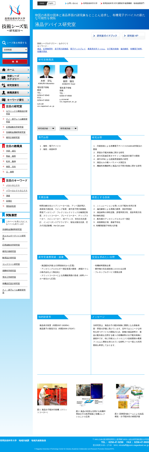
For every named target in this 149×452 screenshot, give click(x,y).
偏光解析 (124, 49)
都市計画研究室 (13, 137)
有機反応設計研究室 (11, 283)
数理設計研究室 (9, 258)
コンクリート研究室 (11, 264)
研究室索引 (13, 85)
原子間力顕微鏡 (61, 49)
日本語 (42, 3)
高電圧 (9, 201)
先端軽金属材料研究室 (15, 132)
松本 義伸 (11, 161)
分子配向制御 (113, 49)
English (50, 3)
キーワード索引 (15, 100)
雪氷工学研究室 (9, 277)
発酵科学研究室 (9, 270)
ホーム (10, 69)
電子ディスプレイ (78, 49)
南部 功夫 (11, 166)
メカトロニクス (13, 185)
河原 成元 (11, 151)
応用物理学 (48, 49)
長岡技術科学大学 (90, 3)
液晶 (39, 49)
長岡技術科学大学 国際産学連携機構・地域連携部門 (123, 3)
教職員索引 (13, 92)
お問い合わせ (72, 3)
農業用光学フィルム (96, 49)
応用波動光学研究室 (15, 127)
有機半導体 (42, 51)
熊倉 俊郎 (11, 156)
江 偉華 (10, 172)
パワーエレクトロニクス (16, 190)
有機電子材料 (136, 49)
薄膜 (8, 196)
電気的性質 (11, 206)
